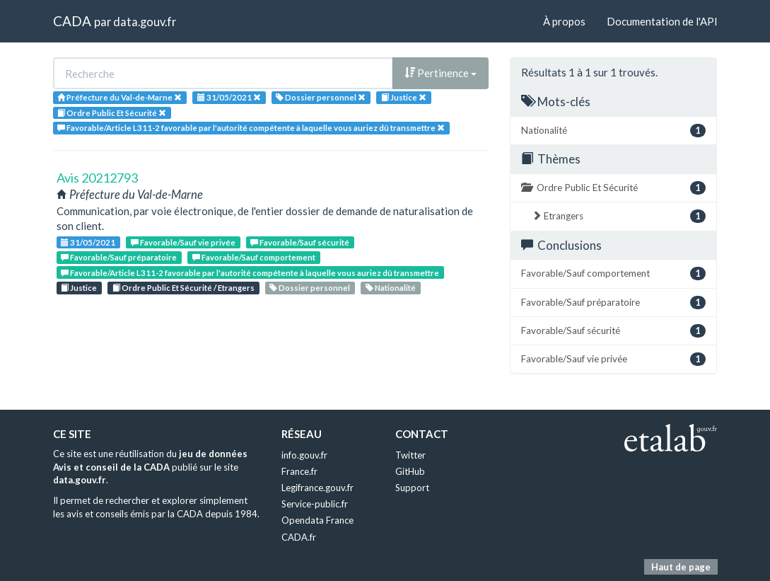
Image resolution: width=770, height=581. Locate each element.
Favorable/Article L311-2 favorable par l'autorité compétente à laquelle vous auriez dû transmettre (250, 272)
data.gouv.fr (144, 21)
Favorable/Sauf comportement (253, 257)
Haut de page (681, 567)
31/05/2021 (88, 242)
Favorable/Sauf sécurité (299, 242)
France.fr (299, 471)
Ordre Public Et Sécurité (613, 188)
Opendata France (317, 520)
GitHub (410, 471)
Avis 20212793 (97, 177)
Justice (79, 287)
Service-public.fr (314, 504)
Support (412, 487)
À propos (564, 21)
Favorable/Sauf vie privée (183, 242)
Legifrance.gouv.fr (317, 487)
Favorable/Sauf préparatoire (119, 257)
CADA (72, 21)
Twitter (410, 455)
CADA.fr (298, 537)
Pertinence (440, 73)
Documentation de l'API (662, 21)
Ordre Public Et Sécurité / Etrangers (183, 287)
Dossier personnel (309, 287)
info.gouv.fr (304, 455)
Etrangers (619, 216)
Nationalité (391, 287)
